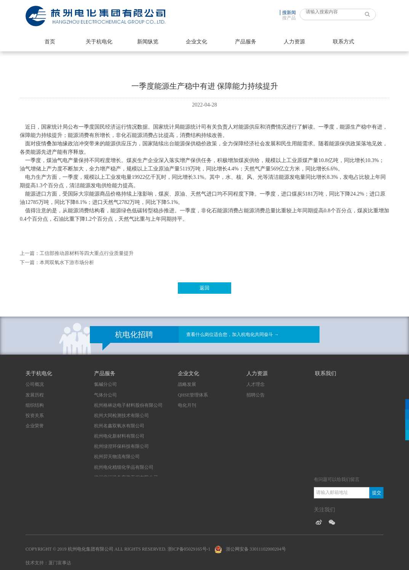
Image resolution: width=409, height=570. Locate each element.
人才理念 (255, 384)
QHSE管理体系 (193, 395)
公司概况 (35, 384)
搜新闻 (289, 12)
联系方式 (343, 42)
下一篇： (30, 262)
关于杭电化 (99, 42)
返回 (204, 288)
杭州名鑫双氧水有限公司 (119, 425)
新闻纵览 (147, 42)
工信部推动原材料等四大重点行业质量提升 (87, 253)
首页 (50, 42)
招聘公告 (255, 395)
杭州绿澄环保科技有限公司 (121, 446)
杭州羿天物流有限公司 (117, 456)
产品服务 (245, 42)
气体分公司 (105, 395)
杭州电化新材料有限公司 (119, 436)
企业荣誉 (35, 425)
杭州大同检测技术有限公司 (121, 415)
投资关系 (35, 415)
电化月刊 (187, 405)
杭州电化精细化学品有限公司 (123, 467)
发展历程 (35, 395)
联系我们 (325, 373)
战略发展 (187, 384)
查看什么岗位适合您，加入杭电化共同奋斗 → (232, 334)
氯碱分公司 (105, 384)
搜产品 (289, 18)
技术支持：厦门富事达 (48, 562)
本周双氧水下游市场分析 (67, 262)
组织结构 (35, 405)
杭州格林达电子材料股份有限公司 (128, 405)
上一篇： (30, 253)
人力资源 (294, 42)
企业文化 (196, 42)
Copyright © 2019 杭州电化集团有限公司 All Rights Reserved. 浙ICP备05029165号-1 (118, 549)
